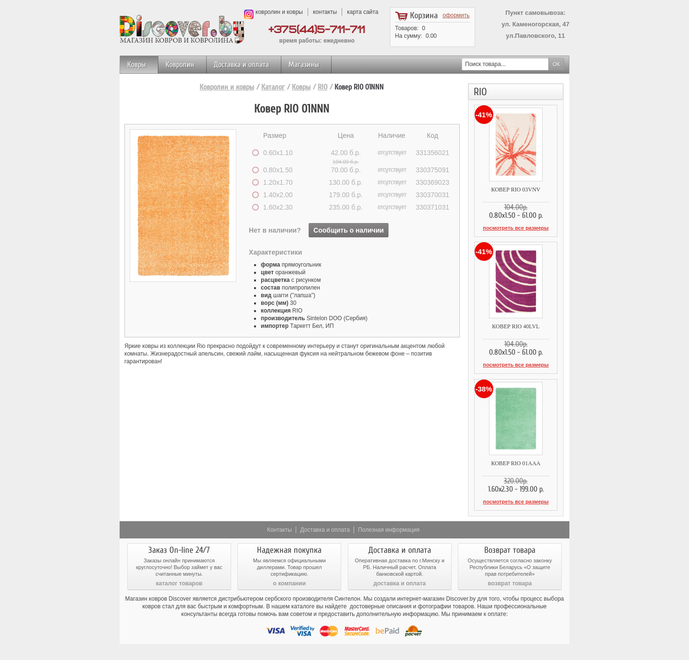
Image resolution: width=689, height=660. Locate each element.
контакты (325, 12)
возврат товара (510, 582)
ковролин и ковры (279, 12)
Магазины (304, 64)
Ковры (136, 64)
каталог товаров (179, 582)
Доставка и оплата (241, 64)
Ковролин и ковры (227, 87)
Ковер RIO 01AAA (515, 462)
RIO (322, 87)
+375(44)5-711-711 (316, 29)
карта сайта (362, 12)
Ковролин (180, 64)
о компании (289, 582)
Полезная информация (389, 529)
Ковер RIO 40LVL (515, 326)
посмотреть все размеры (515, 228)
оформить (456, 15)
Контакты (279, 529)
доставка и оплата (399, 582)
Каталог (273, 87)
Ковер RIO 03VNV (515, 189)
